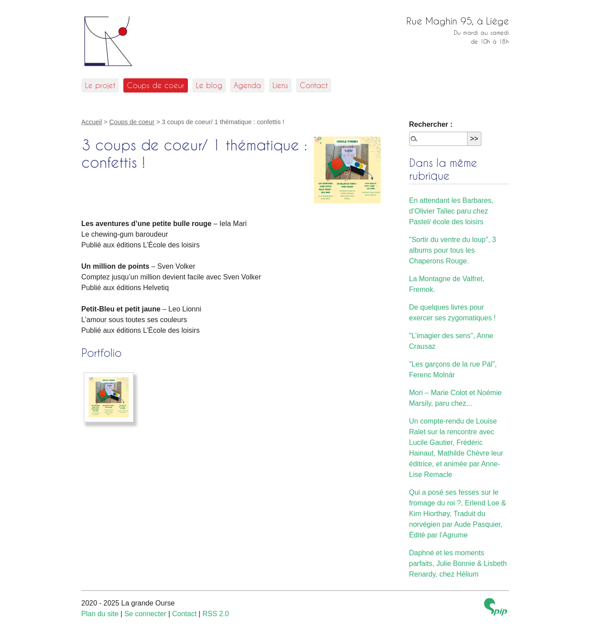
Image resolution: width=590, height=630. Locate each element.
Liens (280, 85)
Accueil (91, 121)
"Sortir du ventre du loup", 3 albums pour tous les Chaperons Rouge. (452, 250)
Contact (314, 85)
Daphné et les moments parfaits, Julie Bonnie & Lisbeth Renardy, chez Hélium (458, 563)
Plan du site (100, 614)
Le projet (100, 85)
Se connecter (145, 614)
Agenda (247, 85)
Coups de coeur (155, 85)
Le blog (209, 85)
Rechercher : (431, 124)
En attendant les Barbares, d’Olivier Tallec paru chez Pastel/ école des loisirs (451, 211)
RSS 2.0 (216, 614)
